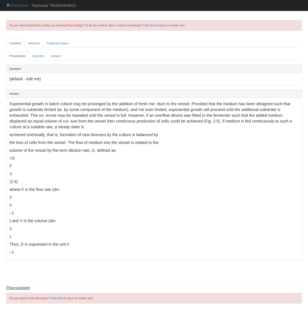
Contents (15, 43)
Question (38, 56)
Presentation (17, 56)
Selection (34, 43)
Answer (56, 56)
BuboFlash (17, 6)
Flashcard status (57, 43)
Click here (149, 25)
